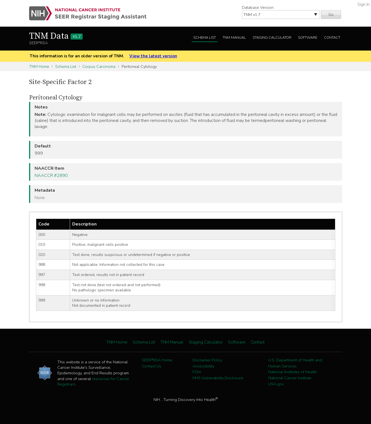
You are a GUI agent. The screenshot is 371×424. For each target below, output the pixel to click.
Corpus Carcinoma (98, 66)
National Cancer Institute (289, 378)
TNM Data (56, 36)
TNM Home (39, 66)
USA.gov (276, 384)
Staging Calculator (272, 37)
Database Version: (258, 7)
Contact (332, 37)
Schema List (204, 37)
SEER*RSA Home (157, 360)
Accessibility (203, 366)
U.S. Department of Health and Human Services (295, 363)
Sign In (363, 4)
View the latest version (153, 56)
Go (331, 14)
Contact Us (151, 366)
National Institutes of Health (292, 372)
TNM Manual (234, 37)
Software (307, 37)
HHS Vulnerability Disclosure (218, 378)
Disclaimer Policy (207, 360)
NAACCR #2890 (51, 175)
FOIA (197, 372)
